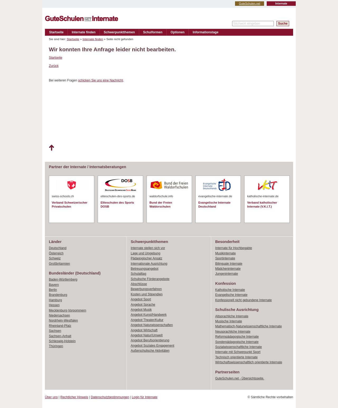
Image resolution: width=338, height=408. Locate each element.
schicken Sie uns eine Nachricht (100, 80)
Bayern (54, 285)
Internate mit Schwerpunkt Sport (237, 352)
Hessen (54, 305)
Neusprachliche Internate (232, 331)
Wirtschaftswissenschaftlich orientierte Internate (248, 362)
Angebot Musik (141, 309)
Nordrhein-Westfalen (63, 320)
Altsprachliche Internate (231, 316)
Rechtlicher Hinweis (74, 397)
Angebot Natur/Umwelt (147, 335)
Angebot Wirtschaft (144, 330)
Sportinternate (225, 258)
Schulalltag (138, 274)
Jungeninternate (226, 274)
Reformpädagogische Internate (237, 336)
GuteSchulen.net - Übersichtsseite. (239, 378)
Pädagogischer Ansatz (146, 258)
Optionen (178, 32)
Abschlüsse (139, 284)
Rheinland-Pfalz (60, 326)
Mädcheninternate (228, 269)
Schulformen (152, 32)
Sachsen (55, 331)
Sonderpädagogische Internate (237, 342)
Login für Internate (144, 397)
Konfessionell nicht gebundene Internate (243, 300)
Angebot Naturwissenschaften (152, 325)
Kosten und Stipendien (147, 294)
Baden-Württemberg (63, 279)
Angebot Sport (141, 299)
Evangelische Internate (231, 295)
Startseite (56, 32)
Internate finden (84, 32)
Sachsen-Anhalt (60, 336)
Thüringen (56, 346)
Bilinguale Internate (228, 263)
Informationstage (205, 32)
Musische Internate (228, 321)
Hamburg (55, 300)
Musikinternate (225, 253)
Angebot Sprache (143, 304)
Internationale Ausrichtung (149, 263)
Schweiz (55, 258)
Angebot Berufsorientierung (150, 340)
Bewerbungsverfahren (146, 289)
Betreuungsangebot (144, 269)
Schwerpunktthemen (119, 32)
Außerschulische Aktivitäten (150, 350)
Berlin (53, 290)
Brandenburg (58, 295)
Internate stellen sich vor (148, 248)
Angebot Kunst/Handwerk (149, 315)
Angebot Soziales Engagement (152, 345)
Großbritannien (59, 263)
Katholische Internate (230, 290)
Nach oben (51, 148)
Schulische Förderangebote (150, 279)
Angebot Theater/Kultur (147, 320)
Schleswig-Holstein (62, 341)
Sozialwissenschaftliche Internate (238, 347)
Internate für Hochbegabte (233, 248)
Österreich (56, 253)
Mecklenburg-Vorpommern (67, 310)
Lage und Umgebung (145, 253)
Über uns (51, 397)
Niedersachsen (59, 315)
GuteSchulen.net (249, 3)
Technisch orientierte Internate (236, 357)
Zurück (54, 66)
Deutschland (58, 248)
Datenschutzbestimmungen (110, 397)
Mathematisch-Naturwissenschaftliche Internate (248, 326)
